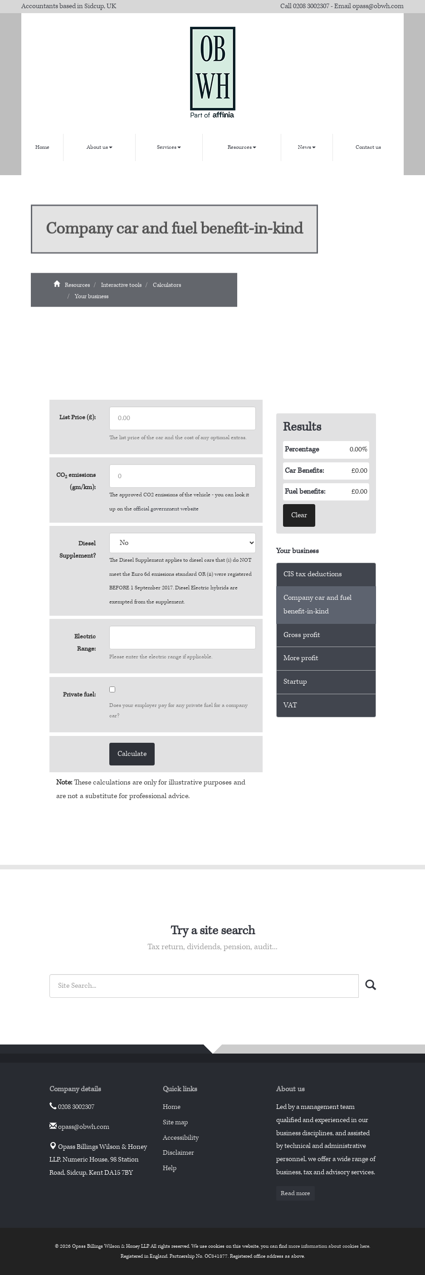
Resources (242, 147)
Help (169, 1168)
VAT (290, 705)
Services (169, 147)
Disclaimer (178, 1152)
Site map (175, 1122)
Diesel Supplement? (77, 549)
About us (99, 147)
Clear (299, 515)
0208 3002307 (311, 6)
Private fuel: (79, 695)
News (307, 147)
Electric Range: (85, 643)
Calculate (132, 754)
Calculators (167, 289)
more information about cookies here (328, 1246)
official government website (166, 508)
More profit (300, 658)
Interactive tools (121, 289)
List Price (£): (77, 417)
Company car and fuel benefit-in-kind (317, 605)
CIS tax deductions (312, 574)
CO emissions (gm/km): (76, 481)
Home (42, 147)
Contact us (368, 147)
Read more (295, 1193)
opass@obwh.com (378, 6)
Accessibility (181, 1137)
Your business (91, 300)
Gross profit (301, 635)
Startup (295, 682)
